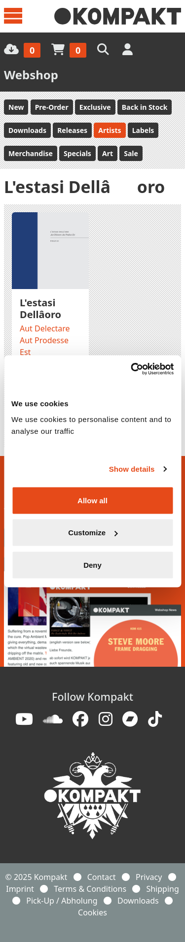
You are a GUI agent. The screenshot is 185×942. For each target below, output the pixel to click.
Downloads (27, 130)
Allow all (92, 500)
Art (107, 153)
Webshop (31, 74)
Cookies (92, 912)
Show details (132, 469)
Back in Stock (145, 107)
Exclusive (95, 107)
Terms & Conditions (90, 888)
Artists (109, 130)
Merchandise (30, 153)
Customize (92, 532)
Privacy (149, 877)
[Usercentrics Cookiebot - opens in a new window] (132, 368)
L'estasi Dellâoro (40, 308)
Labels (143, 130)
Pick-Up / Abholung (61, 900)
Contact (101, 877)
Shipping (162, 888)
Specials (77, 153)
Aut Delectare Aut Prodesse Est (45, 340)
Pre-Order (52, 107)
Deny (92, 564)
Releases (72, 130)
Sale (131, 153)
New (16, 107)
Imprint (20, 888)
